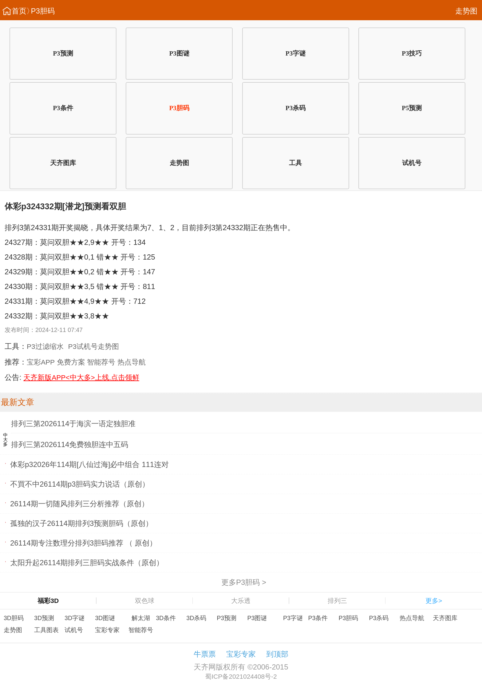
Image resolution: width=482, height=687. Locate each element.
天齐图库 (63, 163)
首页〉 (23, 11)
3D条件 (166, 618)
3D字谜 (75, 618)
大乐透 (241, 600)
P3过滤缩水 (45, 346)
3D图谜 (105, 618)
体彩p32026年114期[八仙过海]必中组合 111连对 (89, 464)
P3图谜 (179, 53)
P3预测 (63, 53)
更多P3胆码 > (243, 582)
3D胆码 (14, 618)
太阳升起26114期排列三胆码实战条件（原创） (87, 562)
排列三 (337, 600)
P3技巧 (412, 53)
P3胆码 (43, 11)
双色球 (144, 600)
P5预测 (412, 108)
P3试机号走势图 (93, 346)
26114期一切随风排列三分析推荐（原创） (79, 503)
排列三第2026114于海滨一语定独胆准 (73, 423)
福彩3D (48, 600)
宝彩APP (41, 362)
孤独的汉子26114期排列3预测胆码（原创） (81, 523)
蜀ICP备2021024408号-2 (241, 676)
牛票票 (205, 654)
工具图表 (46, 630)
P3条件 (63, 108)
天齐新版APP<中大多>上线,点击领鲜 (81, 377)
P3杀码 (296, 108)
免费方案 (71, 362)
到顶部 (277, 654)
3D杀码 (196, 618)
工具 (295, 163)
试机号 (411, 163)
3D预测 (44, 618)
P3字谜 (296, 53)
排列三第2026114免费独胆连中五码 (69, 444)
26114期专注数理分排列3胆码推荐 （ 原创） (83, 542)
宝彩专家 (107, 630)
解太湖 (141, 618)
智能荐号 (101, 362)
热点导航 (131, 362)
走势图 (466, 11)
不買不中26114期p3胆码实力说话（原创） (79, 484)
